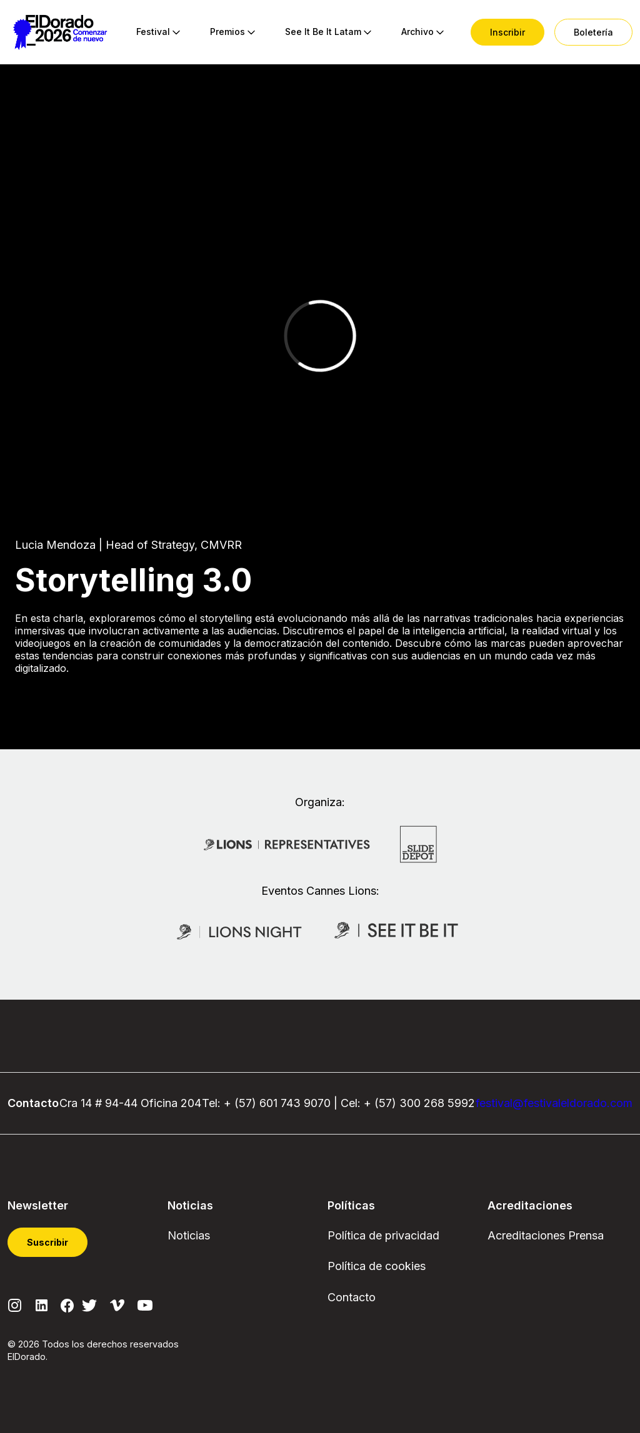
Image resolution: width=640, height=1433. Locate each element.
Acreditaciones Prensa (546, 1235)
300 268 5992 (437, 1103)
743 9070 (306, 1103)
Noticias (189, 1235)
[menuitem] (153, 32)
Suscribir (47, 1242)
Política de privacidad (383, 1235)
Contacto (352, 1297)
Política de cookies (377, 1266)
